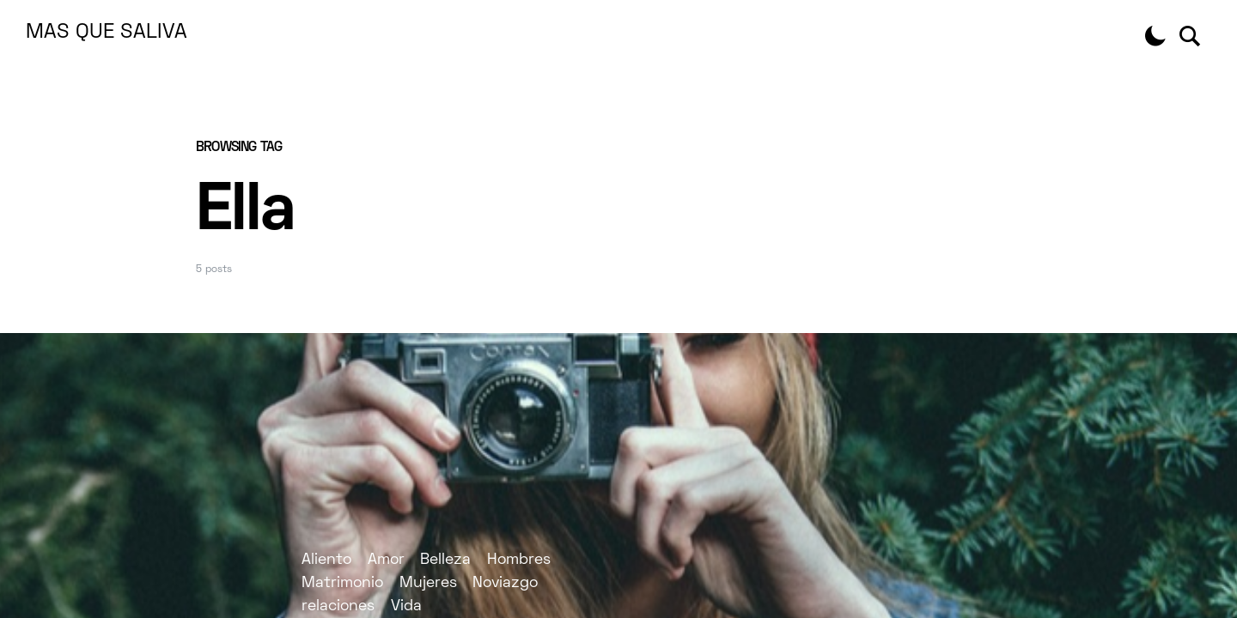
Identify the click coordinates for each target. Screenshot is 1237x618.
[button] (1155, 36)
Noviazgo (505, 583)
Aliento (326, 560)
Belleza (445, 560)
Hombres (519, 560)
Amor (386, 560)
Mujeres (428, 583)
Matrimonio (342, 583)
